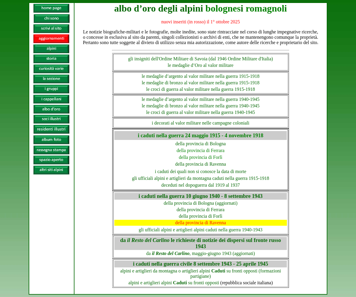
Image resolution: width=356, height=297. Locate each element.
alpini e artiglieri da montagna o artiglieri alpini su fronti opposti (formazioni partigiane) (200, 273)
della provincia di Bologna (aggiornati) (201, 203)
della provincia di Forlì (200, 216)
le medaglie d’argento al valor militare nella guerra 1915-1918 (201, 76)
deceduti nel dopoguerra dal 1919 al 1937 (200, 185)
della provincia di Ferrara (201, 209)
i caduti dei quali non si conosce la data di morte (200, 171)
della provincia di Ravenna (200, 222)
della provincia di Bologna (200, 143)
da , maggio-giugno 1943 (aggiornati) (200, 253)
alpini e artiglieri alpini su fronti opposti (201, 282)
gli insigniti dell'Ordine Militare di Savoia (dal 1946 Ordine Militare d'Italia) (200, 58)
